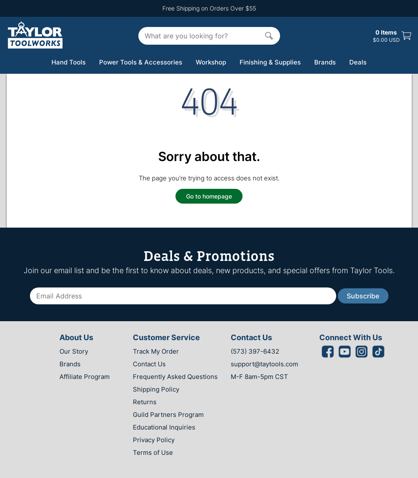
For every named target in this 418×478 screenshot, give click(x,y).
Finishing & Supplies (270, 62)
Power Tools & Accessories (140, 62)
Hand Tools (68, 62)
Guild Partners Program (168, 414)
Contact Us (149, 364)
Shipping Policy (156, 389)
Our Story (73, 351)
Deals (358, 62)
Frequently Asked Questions (175, 376)
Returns (144, 401)
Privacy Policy (154, 439)
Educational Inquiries (164, 427)
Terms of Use (153, 452)
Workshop (211, 62)
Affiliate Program (84, 376)
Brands (325, 62)
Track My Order (156, 351)
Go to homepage (209, 196)
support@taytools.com (264, 364)
